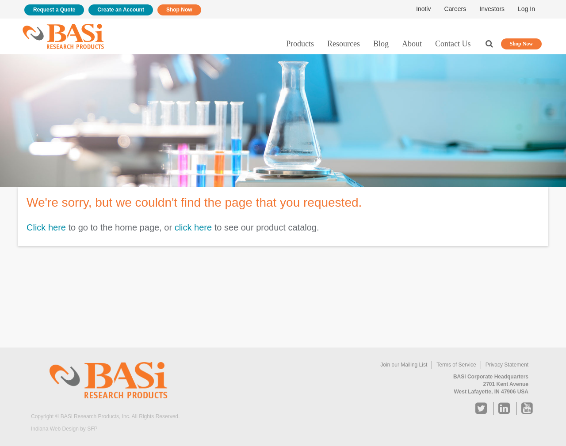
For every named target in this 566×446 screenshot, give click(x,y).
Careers (455, 8)
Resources (343, 43)
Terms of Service (456, 365)
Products (300, 43)
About (412, 43)
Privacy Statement (507, 365)
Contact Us (453, 43)
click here (193, 227)
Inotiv (423, 8)
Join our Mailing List (403, 365)
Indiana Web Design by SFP (64, 429)
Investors (492, 8)
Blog (381, 43)
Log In (526, 8)
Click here (46, 227)
